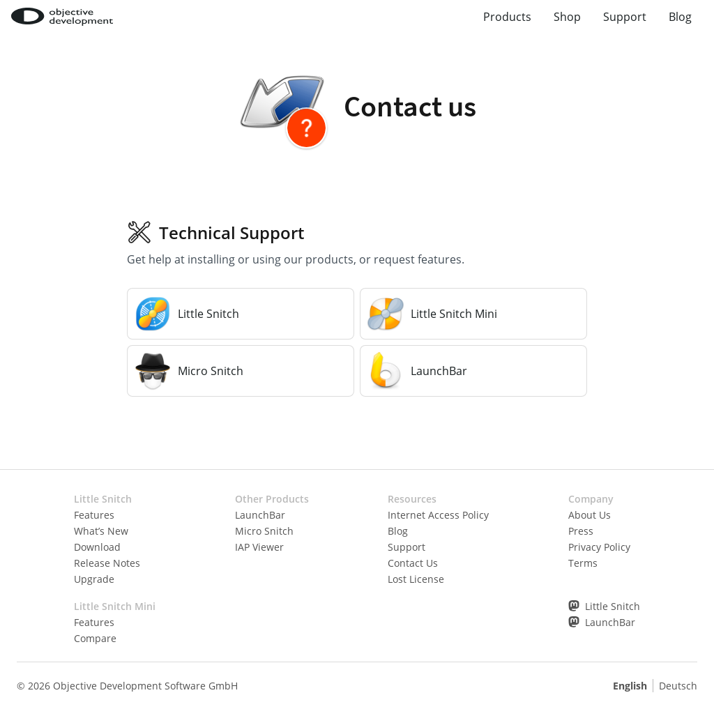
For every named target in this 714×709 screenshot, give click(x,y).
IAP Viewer (259, 547)
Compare (95, 638)
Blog (680, 16)
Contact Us (413, 563)
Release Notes (107, 563)
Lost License (416, 579)
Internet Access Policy (438, 514)
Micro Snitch (264, 531)
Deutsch (678, 685)
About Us (589, 514)
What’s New (101, 531)
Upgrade (94, 579)
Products (507, 16)
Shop (567, 16)
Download (97, 547)
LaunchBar (260, 514)
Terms (583, 563)
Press (580, 531)
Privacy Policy (599, 547)
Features (94, 514)
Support (624, 16)
